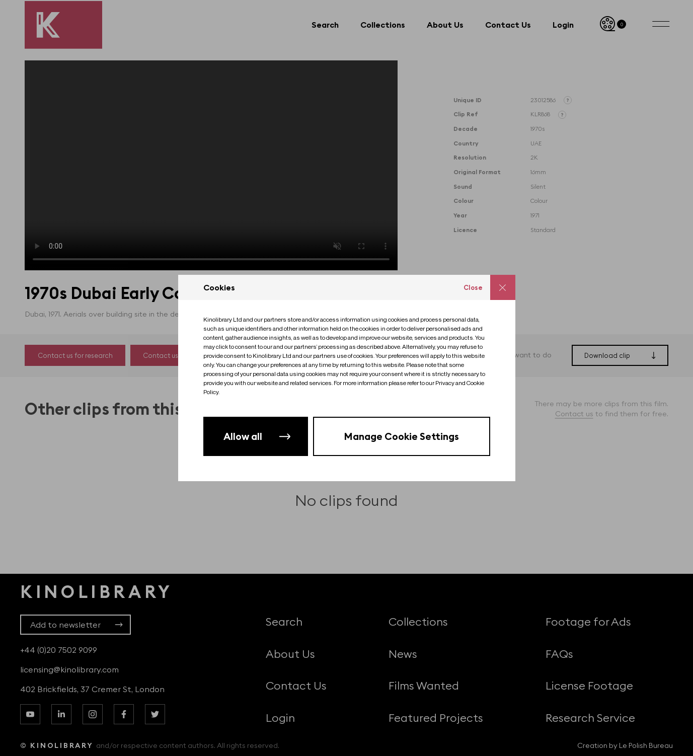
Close (473, 287)
